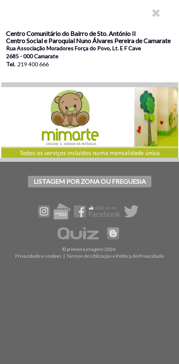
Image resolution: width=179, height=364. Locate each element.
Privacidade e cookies (38, 256)
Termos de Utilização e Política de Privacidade (115, 256)
